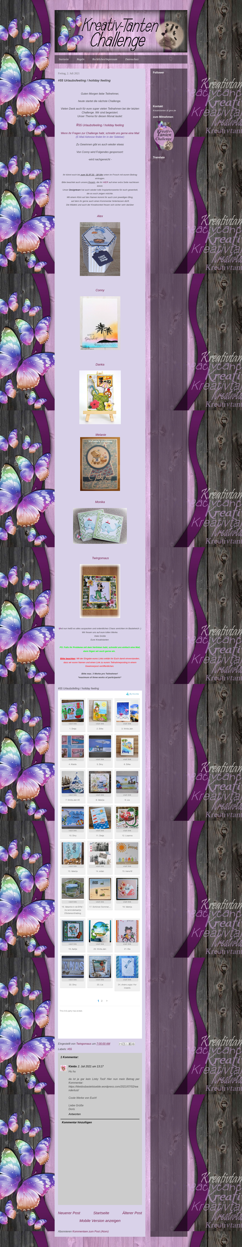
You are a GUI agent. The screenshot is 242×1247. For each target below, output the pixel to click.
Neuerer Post (69, 1213)
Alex (100, 216)
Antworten (75, 1114)
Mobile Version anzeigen (99, 1221)
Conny (100, 290)
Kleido (73, 1066)
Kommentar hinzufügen (77, 1122)
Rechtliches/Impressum (104, 59)
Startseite (64, 59)
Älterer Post (132, 1213)
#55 (69, 1049)
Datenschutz (132, 59)
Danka (100, 364)
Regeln (80, 59)
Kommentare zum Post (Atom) (90, 1231)
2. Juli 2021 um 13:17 (91, 1066)
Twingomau (100, 558)
